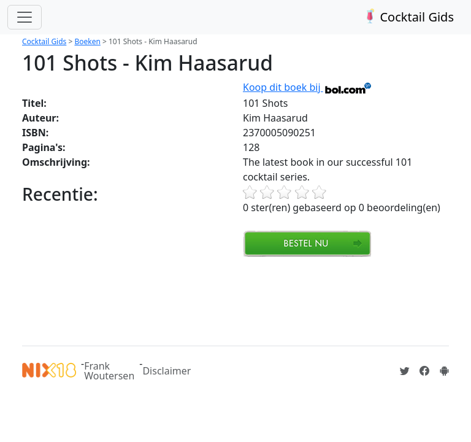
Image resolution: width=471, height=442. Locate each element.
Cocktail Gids (407, 17)
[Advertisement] (245, 299)
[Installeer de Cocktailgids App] (444, 371)
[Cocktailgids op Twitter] (405, 371)
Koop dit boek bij (307, 87)
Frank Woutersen (109, 371)
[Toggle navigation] (24, 17)
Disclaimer (166, 371)
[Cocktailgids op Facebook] (424, 371)
